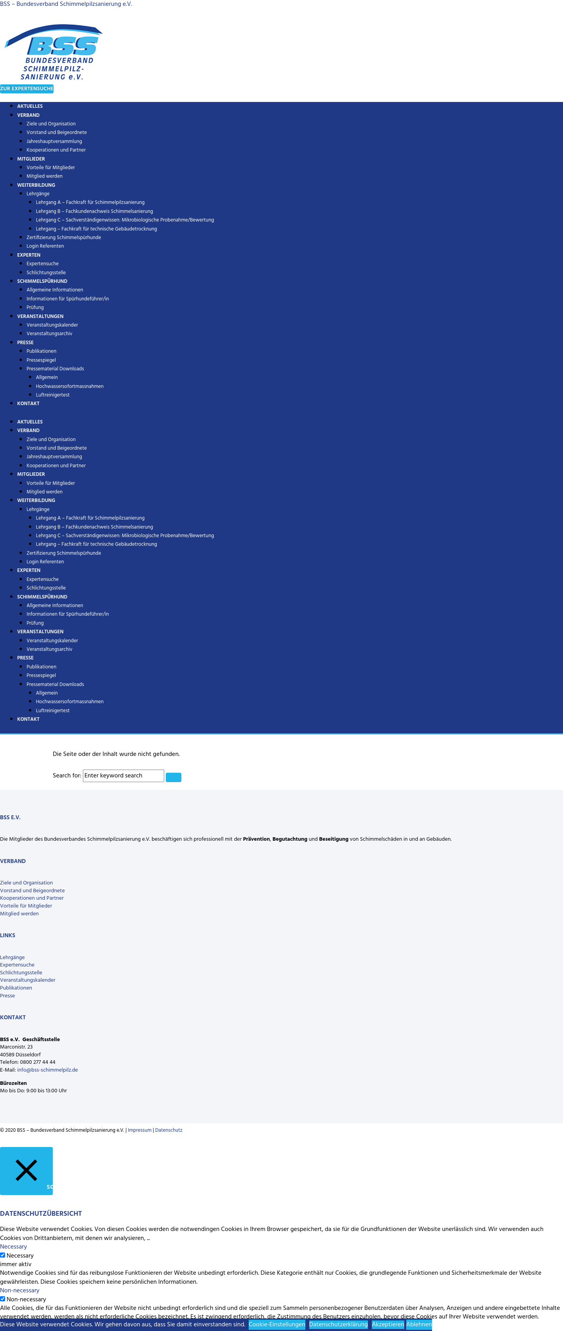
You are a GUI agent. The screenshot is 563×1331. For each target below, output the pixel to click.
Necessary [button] (13, 1247)
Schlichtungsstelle (46, 588)
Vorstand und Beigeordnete (57, 133)
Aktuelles (30, 422)
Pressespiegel (41, 360)
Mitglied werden (45, 492)
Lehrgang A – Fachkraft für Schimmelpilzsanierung (90, 202)
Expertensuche (43, 264)
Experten (29, 255)
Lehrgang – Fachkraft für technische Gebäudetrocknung (96, 229)
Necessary (20, 1256)
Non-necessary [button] (19, 1291)
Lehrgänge (38, 194)
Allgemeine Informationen (55, 290)
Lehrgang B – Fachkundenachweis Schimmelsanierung (94, 211)
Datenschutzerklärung (338, 1324)
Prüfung (35, 623)
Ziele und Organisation (51, 124)
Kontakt (28, 404)
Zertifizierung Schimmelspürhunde (64, 238)
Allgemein (47, 377)
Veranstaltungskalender (52, 325)
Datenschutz (169, 1130)
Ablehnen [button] (419, 1325)
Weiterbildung (36, 185)
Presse (25, 343)
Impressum (140, 1130)
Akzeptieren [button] (388, 1324)
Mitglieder (31, 159)
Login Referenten (45, 246)
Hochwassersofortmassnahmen (70, 386)
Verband (28, 115)
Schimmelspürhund (42, 281)
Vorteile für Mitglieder (51, 168)
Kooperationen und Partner (56, 150)
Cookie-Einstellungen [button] (277, 1325)
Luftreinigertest (53, 395)
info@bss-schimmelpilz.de (47, 1070)
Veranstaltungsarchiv (49, 334)
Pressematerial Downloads (55, 369)
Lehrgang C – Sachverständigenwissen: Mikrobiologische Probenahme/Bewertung (125, 220)
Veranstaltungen (40, 317)
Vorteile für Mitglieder (26, 906)
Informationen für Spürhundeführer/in (68, 299)
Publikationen (41, 351)
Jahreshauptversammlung (54, 142)
